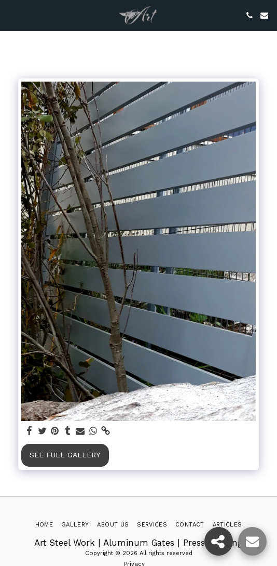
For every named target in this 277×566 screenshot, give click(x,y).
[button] (11, 15)
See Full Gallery (65, 455)
